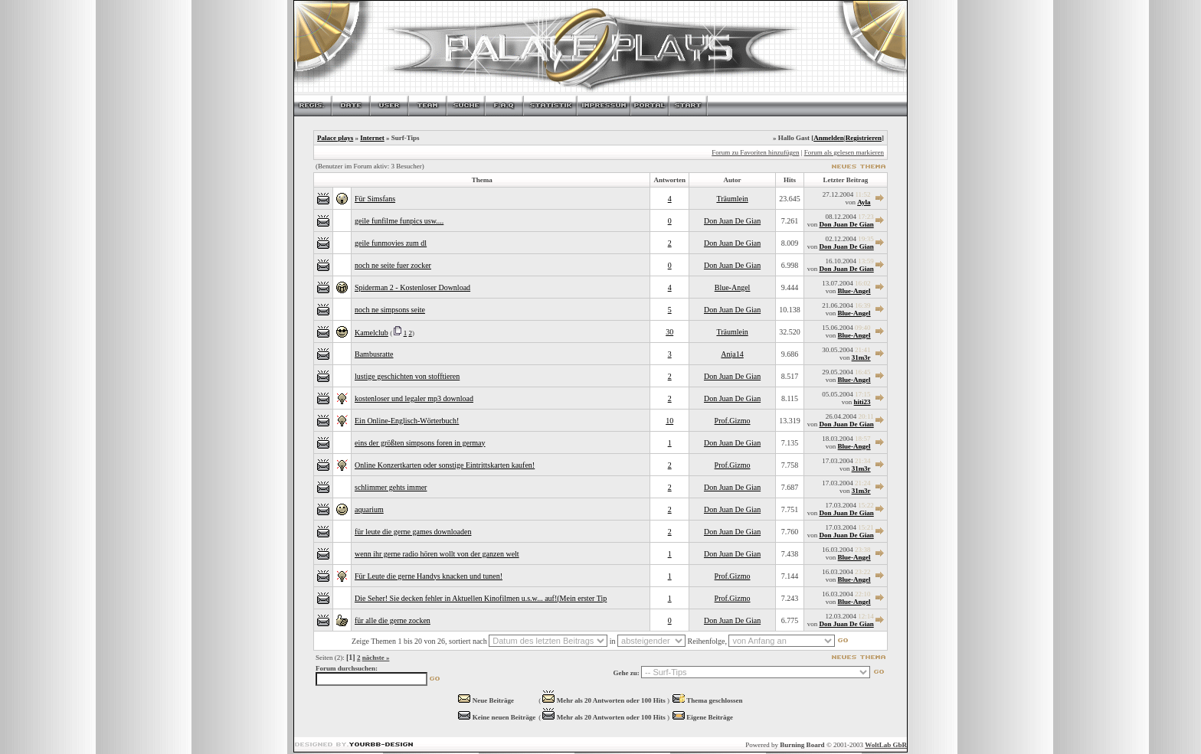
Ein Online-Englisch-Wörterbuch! (407, 420)
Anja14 (732, 354)
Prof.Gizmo (733, 420)
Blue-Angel (733, 287)
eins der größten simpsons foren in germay (420, 443)
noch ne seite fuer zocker (393, 265)
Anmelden (828, 138)
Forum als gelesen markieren (844, 152)
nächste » (376, 657)
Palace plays (335, 138)
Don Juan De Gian (732, 221)
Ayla (863, 202)
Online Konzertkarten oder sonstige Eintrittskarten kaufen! (445, 465)
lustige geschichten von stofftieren (407, 376)
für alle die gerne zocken (392, 620)
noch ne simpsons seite (390, 309)
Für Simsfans (375, 198)
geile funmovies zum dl (391, 243)
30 (669, 332)
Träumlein (732, 198)
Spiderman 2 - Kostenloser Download (412, 287)
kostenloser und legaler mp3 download (414, 398)
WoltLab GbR (886, 745)
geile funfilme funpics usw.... (399, 221)
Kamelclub (371, 332)
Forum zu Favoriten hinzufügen (755, 152)
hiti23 (862, 402)
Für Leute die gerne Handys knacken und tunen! (428, 576)
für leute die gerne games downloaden (413, 531)
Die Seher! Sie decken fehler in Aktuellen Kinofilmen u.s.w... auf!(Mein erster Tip (481, 598)
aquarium (369, 509)
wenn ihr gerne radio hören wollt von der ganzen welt (437, 554)
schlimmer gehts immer (391, 487)
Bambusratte (374, 354)
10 (669, 420)
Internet (372, 138)
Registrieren (864, 138)
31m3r (861, 357)
